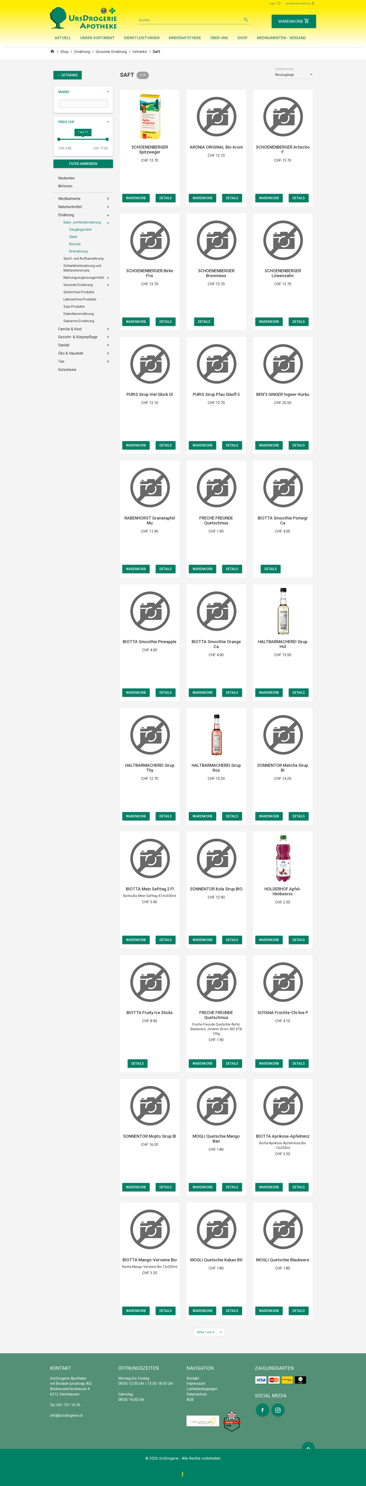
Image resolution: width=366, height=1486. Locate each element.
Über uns (219, 38)
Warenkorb (136, 198)
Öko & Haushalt (70, 353)
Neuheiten (66, 178)
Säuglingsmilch (80, 229)
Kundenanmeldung (300, 3)
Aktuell (63, 38)
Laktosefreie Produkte (79, 299)
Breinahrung (78, 251)
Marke (63, 92)
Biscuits (75, 244)
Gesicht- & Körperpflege (78, 337)
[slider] (58, 139)
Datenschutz (197, 1394)
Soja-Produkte (74, 306)
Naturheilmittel (70, 207)
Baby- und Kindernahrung (82, 222)
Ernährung (82, 51)
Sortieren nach (284, 69)
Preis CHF (66, 122)
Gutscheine (67, 369)
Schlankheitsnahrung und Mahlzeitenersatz (82, 268)
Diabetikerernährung (78, 314)
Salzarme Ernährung (78, 321)
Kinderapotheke (185, 38)
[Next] (221, 1332)
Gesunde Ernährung (111, 51)
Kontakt (193, 1378)
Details (167, 198)
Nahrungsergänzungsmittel (83, 277)
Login (275, 3)
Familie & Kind (69, 329)
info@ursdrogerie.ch (66, 1415)
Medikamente (69, 198)
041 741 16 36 (68, 1405)
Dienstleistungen (141, 38)
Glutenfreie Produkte (78, 292)
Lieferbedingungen (202, 1389)
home (52, 51)
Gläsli (73, 237)
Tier (61, 361)
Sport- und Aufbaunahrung (83, 258)
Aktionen (65, 186)
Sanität (63, 345)
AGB (190, 1399)
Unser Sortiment (97, 38)
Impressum (196, 1383)
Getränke (140, 51)
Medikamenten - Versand (281, 38)
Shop (242, 38)
